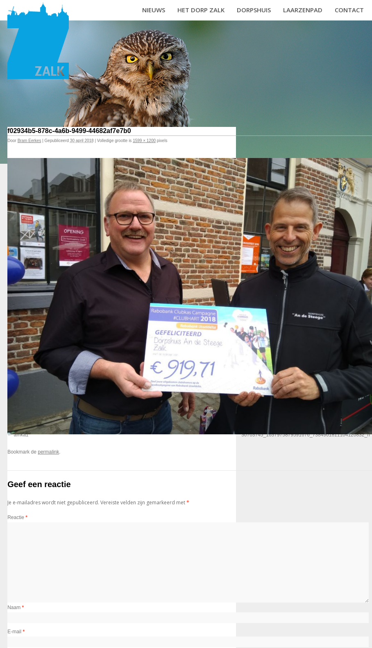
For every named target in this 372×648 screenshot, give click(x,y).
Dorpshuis (254, 10)
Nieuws (153, 10)
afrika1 (21, 435)
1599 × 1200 (144, 140)
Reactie (17, 517)
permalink (48, 452)
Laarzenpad (302, 10)
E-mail (16, 631)
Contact (349, 10)
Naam (15, 607)
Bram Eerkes (29, 140)
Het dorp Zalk (201, 10)
